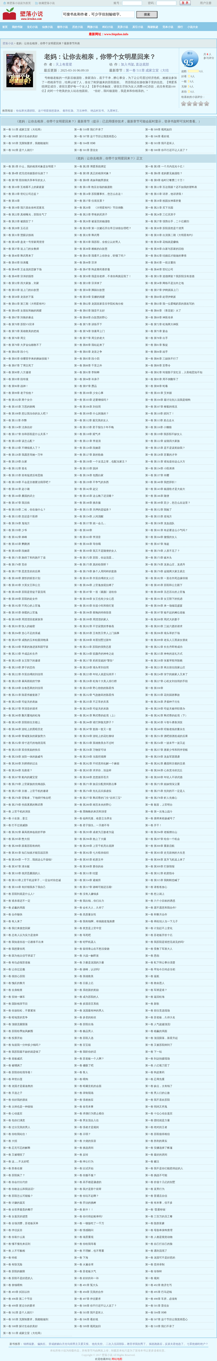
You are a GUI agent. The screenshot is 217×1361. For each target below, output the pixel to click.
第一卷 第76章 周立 (14, 338)
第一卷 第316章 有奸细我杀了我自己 (24, 887)
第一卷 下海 (81, 1257)
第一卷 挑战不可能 (156, 1175)
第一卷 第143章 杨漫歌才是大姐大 (165, 489)
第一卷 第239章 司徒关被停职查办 (165, 708)
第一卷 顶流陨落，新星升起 (161, 1038)
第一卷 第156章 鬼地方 (16, 523)
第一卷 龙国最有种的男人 (89, 1010)
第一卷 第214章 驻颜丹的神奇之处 (94, 653)
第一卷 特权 (10, 1257)
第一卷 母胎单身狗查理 (158, 1230)
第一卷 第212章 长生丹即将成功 (163, 646)
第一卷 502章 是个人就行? (18, 150)
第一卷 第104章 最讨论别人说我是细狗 (167, 399)
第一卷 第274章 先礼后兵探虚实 (92, 791)
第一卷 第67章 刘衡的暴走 (18, 317)
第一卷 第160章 (83, 530)
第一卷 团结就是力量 (157, 1120)
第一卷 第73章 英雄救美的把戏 (21, 331)
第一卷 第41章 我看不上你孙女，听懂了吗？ (100, 255)
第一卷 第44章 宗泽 (85, 262)
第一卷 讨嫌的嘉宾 (14, 1202)
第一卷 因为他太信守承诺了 (19, 955)
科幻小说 (107, 27)
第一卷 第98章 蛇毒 (156, 386)
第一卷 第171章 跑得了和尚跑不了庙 (24, 557)
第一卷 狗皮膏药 (155, 1072)
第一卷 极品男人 (83, 1031)
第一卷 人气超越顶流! (158, 1024)
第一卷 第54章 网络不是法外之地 (164, 283)
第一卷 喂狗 (81, 1079)
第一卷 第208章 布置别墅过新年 (92, 640)
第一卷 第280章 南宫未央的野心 (92, 804)
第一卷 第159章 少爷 (15, 530)
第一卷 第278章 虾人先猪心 (161, 797)
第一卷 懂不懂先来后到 (16, 1243)
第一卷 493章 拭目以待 (16, 1291)
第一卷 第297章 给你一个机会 (162, 839)
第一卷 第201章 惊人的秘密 (19, 626)
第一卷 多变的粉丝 (85, 1017)
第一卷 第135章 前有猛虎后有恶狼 (23, 475)
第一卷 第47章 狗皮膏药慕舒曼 (92, 269)
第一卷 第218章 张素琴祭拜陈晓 (163, 660)
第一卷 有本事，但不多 (158, 1202)
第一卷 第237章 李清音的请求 (20, 708)
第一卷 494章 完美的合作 (88, 1291)
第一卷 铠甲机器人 (85, 941)
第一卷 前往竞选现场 (157, 1010)
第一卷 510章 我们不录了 (88, 129)
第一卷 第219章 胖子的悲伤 (19, 667)
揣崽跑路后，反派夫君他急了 (166, 1344)
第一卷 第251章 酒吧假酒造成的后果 (166, 736)
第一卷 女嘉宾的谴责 (15, 1216)
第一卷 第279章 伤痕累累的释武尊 (23, 804)
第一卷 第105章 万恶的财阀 (19, 406)
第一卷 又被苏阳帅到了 (158, 1044)
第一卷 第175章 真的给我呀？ (91, 564)
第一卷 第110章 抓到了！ (159, 413)
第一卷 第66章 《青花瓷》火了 (163, 310)
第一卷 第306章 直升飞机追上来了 (165, 859)
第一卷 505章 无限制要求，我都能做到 (25, 143)
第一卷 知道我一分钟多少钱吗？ (22, 1044)
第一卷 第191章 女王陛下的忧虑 (163, 598)
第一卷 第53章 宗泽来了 (88, 283)
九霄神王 (112, 110)
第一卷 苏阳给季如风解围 (18, 1031)
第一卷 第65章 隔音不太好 (89, 310)
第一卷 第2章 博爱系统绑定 (90, 166)
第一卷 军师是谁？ (156, 990)
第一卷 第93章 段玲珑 (15, 379)
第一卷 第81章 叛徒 (156, 344)
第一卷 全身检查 (12, 990)
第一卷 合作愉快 (12, 914)
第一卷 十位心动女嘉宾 (158, 1113)
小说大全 (192, 27)
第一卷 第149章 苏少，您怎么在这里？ (167, 502)
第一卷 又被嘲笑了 (14, 1154)
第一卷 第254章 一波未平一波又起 (165, 742)
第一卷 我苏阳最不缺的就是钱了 (22, 1051)
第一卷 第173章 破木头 (158, 557)
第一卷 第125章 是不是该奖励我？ (165, 447)
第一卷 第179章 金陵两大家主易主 (165, 571)
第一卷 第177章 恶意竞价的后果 (21, 571)
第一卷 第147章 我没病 (16, 502)
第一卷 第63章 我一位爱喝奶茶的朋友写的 (169, 303)
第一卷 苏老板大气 (85, 1271)
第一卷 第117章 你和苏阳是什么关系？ (25, 434)
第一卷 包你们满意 (14, 1120)
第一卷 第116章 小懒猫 (158, 427)
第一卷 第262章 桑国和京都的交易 (165, 763)
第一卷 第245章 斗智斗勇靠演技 (163, 722)
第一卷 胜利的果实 (156, 1141)
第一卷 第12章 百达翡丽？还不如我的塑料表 (171, 187)
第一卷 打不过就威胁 (15, 825)
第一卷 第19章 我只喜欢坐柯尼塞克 (23, 207)
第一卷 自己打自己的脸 (158, 1243)
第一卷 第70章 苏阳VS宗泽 (18, 324)
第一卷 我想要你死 (14, 948)
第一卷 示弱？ (82, 1134)
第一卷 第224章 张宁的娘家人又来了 (166, 674)
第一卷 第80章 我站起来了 (89, 344)
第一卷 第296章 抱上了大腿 (90, 839)
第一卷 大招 (10, 1141)
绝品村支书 (97, 110)
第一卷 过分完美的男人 (16, 1127)
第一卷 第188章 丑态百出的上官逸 (165, 592)
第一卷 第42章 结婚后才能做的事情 (165, 255)
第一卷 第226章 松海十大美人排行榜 (95, 681)
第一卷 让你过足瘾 (14, 969)
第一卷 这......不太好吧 (16, 1161)
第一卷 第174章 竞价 (15, 564)
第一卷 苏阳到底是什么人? (18, 893)
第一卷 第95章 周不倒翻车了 (161, 379)
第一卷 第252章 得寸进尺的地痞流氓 (24, 742)
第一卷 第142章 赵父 (86, 489)
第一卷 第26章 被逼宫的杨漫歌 (92, 221)
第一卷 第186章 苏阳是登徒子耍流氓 (24, 592)
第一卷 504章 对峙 (84, 143)
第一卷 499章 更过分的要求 (19, 1305)
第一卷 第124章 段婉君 (87, 447)
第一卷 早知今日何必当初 (160, 969)
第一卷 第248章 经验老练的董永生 (165, 729)
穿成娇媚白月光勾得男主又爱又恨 (69, 1344)
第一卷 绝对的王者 (156, 1127)
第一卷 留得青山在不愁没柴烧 (91, 948)
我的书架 (17, 27)
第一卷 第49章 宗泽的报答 (18, 276)
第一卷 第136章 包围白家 (88, 475)
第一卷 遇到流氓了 (156, 1250)
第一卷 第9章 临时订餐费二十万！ (165, 180)
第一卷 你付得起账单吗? (88, 1216)
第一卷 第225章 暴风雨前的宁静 (21, 681)
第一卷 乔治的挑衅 (85, 1202)
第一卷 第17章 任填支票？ (89, 200)
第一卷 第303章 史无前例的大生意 (165, 852)
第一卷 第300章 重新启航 (159, 845)
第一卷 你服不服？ (85, 1175)
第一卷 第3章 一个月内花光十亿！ (165, 166)
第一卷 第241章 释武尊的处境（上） (95, 715)
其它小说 (137, 27)
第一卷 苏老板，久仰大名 (160, 1017)
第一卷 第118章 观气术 (87, 434)
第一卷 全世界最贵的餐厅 (18, 1209)
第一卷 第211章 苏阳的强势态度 (92, 646)
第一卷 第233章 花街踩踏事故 (162, 694)
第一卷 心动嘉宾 (12, 1113)
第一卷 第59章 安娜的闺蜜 (89, 296)
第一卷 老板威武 (12, 1058)
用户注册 (205, 3)
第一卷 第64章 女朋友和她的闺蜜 (22, 310)
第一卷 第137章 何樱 (157, 475)
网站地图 (117, 1359)
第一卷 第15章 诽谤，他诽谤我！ (164, 193)
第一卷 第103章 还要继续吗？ (91, 399)
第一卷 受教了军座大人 (158, 948)
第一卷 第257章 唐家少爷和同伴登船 (166, 749)
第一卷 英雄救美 (83, 976)
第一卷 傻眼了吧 (83, 1065)
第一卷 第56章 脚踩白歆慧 (89, 290)
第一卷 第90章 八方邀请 (17, 372)
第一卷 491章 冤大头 (86, 1285)
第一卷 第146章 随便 (157, 495)
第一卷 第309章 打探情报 (159, 866)
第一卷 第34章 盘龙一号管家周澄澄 (23, 242)
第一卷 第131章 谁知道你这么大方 (165, 461)
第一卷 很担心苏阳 (14, 976)
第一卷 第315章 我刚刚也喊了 (162, 880)
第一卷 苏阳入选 (83, 1038)
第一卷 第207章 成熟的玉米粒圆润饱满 (25, 640)
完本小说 (168, 27)
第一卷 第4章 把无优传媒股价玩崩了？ (25, 173)
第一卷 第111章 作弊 (15, 420)
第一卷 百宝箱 (82, 1044)
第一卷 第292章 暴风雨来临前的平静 (24, 832)
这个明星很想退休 (48, 110)
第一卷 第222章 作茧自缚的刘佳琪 (23, 674)
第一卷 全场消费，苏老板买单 (20, 1223)
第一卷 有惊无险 (12, 1264)
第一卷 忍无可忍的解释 (16, 1147)
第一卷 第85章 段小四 (86, 358)
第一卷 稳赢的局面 (156, 1031)
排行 (180, 27)
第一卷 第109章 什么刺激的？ (91, 413)
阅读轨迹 (152, 27)
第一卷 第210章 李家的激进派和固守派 (25, 646)
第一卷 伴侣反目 (12, 1230)
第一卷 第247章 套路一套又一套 (92, 729)
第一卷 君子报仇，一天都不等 (91, 825)
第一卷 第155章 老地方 (158, 516)
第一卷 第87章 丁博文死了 (18, 365)
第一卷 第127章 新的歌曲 (88, 454)
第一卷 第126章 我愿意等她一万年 (23, 454)
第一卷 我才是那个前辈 (87, 1189)
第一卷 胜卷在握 (12, 1168)
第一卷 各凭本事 (83, 1106)
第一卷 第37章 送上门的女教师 (21, 248)
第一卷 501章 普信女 (86, 150)
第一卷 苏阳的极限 (14, 1271)
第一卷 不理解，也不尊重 (89, 1250)
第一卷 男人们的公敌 (157, 1092)
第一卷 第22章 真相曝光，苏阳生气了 (25, 214)
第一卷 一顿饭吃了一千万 (89, 1223)
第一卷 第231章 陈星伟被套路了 (21, 694)
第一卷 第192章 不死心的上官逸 (21, 605)
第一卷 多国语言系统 (86, 1003)
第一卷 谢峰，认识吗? (87, 969)
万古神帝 (82, 110)
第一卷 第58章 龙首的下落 (18, 296)
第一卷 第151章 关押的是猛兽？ (92, 509)
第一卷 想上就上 (155, 893)
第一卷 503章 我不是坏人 (159, 143)
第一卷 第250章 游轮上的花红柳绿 (94, 736)
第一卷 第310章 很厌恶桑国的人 (21, 873)
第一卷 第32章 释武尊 (86, 235)
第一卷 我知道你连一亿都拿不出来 (23, 941)
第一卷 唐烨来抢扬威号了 (160, 818)
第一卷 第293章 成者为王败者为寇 (94, 832)
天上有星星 (64, 64)
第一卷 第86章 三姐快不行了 (161, 358)
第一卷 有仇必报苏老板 (16, 962)
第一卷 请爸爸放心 (156, 887)
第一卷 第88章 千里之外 (88, 365)
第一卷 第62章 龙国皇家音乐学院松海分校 (98, 303)
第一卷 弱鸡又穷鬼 (156, 1106)
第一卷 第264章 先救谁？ (17, 770)
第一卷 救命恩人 (155, 983)
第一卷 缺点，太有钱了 (158, 1086)
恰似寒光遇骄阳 (25, 110)
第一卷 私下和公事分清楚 (160, 962)
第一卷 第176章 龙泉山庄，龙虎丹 (165, 564)
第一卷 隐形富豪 (155, 1223)
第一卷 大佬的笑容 (85, 1141)
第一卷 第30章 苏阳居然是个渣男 (164, 228)
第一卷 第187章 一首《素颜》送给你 (95, 592)
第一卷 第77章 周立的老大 (89, 338)
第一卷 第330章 (154, 688)
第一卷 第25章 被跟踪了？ (18, 221)
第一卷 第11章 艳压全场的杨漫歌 (93, 187)
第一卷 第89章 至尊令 (157, 365)
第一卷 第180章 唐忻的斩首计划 (21, 578)
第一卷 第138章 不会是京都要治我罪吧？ (27, 482)
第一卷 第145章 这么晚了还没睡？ (94, 495)
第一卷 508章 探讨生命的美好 (20, 136)
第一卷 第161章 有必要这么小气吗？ (166, 530)
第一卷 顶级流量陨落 (15, 1024)
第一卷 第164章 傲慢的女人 (161, 537)
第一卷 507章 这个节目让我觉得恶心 (95, 136)
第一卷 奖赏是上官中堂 (87, 928)
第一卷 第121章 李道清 (87, 441)
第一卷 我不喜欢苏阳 (157, 1099)
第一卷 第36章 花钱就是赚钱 (161, 242)
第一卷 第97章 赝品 (85, 386)
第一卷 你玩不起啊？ (86, 1195)
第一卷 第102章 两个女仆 (17, 399)
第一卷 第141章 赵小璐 (16, 489)
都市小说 (62, 27)
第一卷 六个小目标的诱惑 (160, 900)
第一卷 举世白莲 (12, 1079)
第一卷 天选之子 (12, 1092)
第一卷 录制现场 (83, 1092)
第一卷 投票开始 (12, 1038)
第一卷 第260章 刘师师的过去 (20, 763)
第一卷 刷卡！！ (83, 1209)
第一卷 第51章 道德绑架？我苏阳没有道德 (169, 276)
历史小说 (77, 27)
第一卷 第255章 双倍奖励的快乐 (21, 749)
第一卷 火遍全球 (83, 1264)
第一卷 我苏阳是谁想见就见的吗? (164, 941)
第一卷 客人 (81, 1072)
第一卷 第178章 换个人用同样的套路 (95, 571)
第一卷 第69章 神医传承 (159, 317)
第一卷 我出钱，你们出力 (89, 900)
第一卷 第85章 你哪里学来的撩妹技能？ (26, 358)
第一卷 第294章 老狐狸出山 (161, 832)
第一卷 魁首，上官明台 (158, 804)
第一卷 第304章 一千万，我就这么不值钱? (27, 859)
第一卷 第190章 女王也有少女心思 (94, 598)
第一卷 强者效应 (83, 1099)
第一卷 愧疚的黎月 (14, 983)
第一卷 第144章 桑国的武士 (19, 495)
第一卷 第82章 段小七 (15, 351)
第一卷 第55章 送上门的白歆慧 (21, 290)
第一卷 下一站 (153, 1051)
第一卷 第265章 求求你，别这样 (92, 770)
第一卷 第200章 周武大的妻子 (162, 619)
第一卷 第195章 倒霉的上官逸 (20, 612)
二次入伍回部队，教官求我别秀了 (126, 1344)
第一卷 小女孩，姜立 (15, 818)
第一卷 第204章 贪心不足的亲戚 (21, 633)
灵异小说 (122, 27)
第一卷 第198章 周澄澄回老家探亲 (23, 619)
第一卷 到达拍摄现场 (157, 1058)
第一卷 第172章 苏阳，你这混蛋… (94, 557)
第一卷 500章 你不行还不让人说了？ (166, 150)
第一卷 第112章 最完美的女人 (91, 420)
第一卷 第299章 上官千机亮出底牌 (94, 845)
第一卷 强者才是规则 (86, 1127)
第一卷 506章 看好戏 (157, 136)
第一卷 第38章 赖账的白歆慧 (90, 248)
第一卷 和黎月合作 (156, 914)
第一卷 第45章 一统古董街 (160, 262)
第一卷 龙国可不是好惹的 (160, 1257)
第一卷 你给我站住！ (15, 1134)
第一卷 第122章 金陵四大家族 (162, 441)
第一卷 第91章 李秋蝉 (86, 372)
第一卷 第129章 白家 (15, 461)
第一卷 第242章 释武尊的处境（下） (166, 715)
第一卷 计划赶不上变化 (158, 928)
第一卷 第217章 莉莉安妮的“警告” (94, 660)
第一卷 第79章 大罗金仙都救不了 (22, 344)
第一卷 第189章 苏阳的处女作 (20, 598)
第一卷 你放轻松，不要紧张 (19, 1010)
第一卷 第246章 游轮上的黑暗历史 (23, 729)
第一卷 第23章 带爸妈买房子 (90, 214)
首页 (5, 27)
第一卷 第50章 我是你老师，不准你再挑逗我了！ (102, 276)
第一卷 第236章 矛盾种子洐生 (162, 701)
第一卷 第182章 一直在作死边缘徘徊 (166, 578)
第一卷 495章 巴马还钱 (158, 1291)
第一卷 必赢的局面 (14, 907)
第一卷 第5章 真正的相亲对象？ (92, 173)
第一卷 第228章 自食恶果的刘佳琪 (23, 688)
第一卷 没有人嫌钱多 (86, 893)
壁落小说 (27, 13)
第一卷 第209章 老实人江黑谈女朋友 (166, 640)
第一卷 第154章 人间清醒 (88, 516)
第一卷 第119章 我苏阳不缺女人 (163, 434)
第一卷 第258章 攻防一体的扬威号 (23, 756)
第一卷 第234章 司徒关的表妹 (20, 701)
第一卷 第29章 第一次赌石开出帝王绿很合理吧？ (102, 228)
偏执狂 (41, 1344)
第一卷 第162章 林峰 (15, 537)
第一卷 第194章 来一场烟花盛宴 (163, 605)
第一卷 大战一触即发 (86, 955)
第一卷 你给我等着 (85, 1243)
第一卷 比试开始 (83, 1168)
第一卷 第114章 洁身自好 (17, 427)
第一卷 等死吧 (82, 935)
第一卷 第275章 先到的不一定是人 (165, 791)
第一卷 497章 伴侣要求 (87, 1298)
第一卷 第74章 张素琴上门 (89, 331)
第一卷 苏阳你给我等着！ (18, 1072)
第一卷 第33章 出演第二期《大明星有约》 (169, 235)
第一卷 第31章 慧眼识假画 (18, 235)
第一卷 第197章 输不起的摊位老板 (165, 612)
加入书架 (127, 64)
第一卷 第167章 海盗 (157, 543)
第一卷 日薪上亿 (83, 983)
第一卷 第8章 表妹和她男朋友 (91, 180)
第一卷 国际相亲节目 (15, 1003)
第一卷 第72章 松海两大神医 (161, 324)
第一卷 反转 (81, 1154)
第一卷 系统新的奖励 (86, 990)
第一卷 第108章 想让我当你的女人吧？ (25, 413)
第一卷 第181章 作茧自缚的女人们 (94, 578)
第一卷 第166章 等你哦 (87, 543)
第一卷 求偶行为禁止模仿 (89, 1113)
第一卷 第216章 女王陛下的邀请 (21, 660)
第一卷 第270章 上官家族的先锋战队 (24, 784)
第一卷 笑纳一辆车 (14, 996)
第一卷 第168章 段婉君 (16, 550)
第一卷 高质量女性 (85, 914)
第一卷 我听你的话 (85, 1051)
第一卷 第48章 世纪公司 (159, 269)
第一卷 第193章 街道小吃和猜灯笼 (94, 605)
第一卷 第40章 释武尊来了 (18, 255)
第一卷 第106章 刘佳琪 (87, 406)
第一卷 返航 (152, 976)
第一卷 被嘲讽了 (12, 1065)
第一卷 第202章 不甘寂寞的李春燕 (94, 626)
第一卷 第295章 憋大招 (16, 839)
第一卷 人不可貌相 (14, 1250)
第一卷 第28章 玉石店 (15, 228)
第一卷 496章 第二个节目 (17, 1298)
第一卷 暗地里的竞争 (15, 1017)
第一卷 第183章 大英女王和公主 (21, 585)
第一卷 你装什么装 (14, 1237)
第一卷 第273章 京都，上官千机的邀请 (25, 791)
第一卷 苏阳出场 (83, 1024)
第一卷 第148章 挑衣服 (87, 502)
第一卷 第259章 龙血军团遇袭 (162, 756)
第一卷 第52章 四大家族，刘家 (21, 283)
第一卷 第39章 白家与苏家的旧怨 (164, 248)
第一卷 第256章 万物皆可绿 (90, 749)
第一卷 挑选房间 (83, 1147)
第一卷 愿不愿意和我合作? (160, 907)
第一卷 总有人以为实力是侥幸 (20, 935)
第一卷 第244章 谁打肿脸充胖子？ (94, 722)
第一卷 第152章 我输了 (158, 509)
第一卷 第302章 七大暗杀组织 (91, 852)
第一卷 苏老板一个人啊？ (89, 1058)
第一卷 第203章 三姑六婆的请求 (163, 626)
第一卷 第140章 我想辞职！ (161, 482)
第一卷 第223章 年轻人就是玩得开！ (95, 674)
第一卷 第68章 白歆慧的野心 (90, 317)
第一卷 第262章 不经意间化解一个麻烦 (96, 763)
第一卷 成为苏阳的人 (86, 996)
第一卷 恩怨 (152, 955)
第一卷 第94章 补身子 (86, 379)
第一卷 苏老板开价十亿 (158, 935)
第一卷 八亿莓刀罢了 (157, 1065)
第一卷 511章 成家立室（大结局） (23, 129)
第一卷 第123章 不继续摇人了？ (21, 447)
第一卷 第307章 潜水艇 (16, 866)
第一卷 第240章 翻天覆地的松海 (21, 715)
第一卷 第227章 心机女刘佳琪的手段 (166, 681)
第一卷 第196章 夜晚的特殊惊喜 (92, 612)
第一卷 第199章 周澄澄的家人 (91, 619)
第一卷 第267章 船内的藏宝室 (20, 777)
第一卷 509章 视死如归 (158, 129)
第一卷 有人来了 (12, 921)
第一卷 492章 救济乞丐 (158, 1285)
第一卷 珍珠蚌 (153, 1271)
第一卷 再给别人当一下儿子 (161, 921)
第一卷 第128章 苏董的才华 (161, 454)
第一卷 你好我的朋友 (15, 1099)
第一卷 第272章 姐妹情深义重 (162, 784)
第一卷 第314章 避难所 (87, 880)
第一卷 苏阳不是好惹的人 (18, 1278)
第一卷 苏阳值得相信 (157, 1134)
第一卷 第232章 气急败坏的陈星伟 (94, 694)
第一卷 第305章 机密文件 (88, 859)
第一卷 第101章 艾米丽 (158, 392)
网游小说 (92, 27)
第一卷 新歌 (152, 1003)
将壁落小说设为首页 (19, 3)
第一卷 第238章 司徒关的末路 (91, 708)
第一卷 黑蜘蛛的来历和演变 (90, 811)
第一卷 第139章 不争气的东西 (91, 482)
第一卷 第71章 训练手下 (88, 324)
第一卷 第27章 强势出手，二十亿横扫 (167, 221)
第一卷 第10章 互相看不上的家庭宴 (23, 187)
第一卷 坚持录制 (155, 1264)
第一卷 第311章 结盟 (86, 873)
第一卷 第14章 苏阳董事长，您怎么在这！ (98, 193)
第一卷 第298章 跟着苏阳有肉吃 (21, 845)
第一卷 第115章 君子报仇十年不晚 (94, 427)
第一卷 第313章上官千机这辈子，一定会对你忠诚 (32, 880)
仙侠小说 (47, 27)
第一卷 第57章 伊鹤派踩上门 (161, 290)
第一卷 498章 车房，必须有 (161, 1298)
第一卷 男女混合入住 (86, 1120)
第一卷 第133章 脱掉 (86, 468)
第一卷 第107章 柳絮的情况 (161, 406)
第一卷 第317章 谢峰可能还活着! (93, 887)
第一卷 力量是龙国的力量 (89, 962)
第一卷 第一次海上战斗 (158, 811)
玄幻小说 (32, 27)
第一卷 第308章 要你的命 (88, 866)
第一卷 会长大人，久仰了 (89, 907)
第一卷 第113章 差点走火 (159, 420)
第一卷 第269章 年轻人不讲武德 (163, 777)
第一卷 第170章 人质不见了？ (162, 550)
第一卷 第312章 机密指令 (159, 873)
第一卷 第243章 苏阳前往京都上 (21, 722)
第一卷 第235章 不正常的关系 (91, 701)
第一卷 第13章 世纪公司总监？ (21, 193)
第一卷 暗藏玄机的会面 (87, 1086)
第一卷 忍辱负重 (155, 1079)
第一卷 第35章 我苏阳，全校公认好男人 (97, 242)
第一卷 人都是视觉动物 (158, 1237)
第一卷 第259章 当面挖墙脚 (90, 756)
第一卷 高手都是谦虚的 (87, 1182)
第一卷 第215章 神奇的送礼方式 (163, 653)
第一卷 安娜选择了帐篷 (158, 1147)
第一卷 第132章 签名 (15, 468)
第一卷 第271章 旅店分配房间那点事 (95, 784)
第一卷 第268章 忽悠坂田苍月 (91, 777)
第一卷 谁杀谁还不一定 (16, 900)
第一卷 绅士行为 (83, 1161)
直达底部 (142, 64)
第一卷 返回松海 (155, 996)
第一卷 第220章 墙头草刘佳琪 (91, 667)
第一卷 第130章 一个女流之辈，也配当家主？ (100, 461)
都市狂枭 (68, 110)
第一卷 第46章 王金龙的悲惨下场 (22, 269)
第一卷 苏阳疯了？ (14, 1175)
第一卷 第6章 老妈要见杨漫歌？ (163, 173)
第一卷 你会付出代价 (15, 1182)
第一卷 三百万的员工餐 (158, 1216)
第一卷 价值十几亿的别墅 (160, 1182)
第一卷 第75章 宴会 (156, 331)
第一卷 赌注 (152, 1161)
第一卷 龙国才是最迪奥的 (18, 1086)
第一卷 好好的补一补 (86, 1278)
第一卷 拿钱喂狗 (12, 1285)
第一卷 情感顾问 (83, 1230)
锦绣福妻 (28, 1344)
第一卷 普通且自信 (156, 1195)
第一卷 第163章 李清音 (87, 537)
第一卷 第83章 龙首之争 (88, 351)
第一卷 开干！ (153, 825)
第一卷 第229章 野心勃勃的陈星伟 (94, 688)
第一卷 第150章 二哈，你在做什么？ (24, 509)
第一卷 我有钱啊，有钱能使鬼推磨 (94, 921)
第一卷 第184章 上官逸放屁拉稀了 (94, 585)
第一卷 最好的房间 (156, 1154)
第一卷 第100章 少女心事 (88, 392)
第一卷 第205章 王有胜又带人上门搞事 (96, 633)
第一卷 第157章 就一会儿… (90, 523)
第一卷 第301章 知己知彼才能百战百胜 (25, 852)
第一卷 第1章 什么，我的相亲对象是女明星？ (29, 166)
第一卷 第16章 (11, 200)
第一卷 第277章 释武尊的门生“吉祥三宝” (98, 797)
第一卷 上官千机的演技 (16, 811)
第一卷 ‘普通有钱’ (155, 1209)
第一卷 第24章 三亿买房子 (160, 214)
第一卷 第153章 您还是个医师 (20, 516)
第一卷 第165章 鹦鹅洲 (16, 543)
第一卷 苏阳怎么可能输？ (18, 1195)
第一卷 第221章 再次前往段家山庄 (165, 667)
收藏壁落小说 (47, 3)
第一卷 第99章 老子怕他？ (18, 392)
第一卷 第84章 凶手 (156, 351)
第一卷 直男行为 (155, 1189)
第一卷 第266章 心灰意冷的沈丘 (163, 770)
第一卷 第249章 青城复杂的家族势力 (24, 736)
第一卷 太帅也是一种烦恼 (18, 1106)
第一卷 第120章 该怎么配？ (19, 441)
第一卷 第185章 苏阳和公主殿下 (163, 585)
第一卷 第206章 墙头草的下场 (162, 633)
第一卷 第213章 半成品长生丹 (20, 653)
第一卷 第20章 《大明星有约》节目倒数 (98, 207)
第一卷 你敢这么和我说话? (18, 1189)
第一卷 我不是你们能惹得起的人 (164, 1168)
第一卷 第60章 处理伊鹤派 (160, 296)
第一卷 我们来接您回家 (16, 928)
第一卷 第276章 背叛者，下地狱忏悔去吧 (27, 797)
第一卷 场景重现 (83, 1237)
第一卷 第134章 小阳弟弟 (159, 468)
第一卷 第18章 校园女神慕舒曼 (163, 200)
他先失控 (97, 1344)
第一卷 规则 (152, 1278)
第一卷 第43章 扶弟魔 (15, 262)
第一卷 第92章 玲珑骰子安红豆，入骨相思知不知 (173, 372)
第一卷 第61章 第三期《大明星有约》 (25, 303)
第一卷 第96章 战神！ (15, 386)
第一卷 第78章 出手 (156, 338)
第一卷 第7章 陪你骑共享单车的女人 (24, 180)
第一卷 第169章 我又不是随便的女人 (95, 550)
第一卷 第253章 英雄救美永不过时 (94, 742)
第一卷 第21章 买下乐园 (159, 207)
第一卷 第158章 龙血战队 (159, 523)
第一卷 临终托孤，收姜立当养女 (93, 818)
